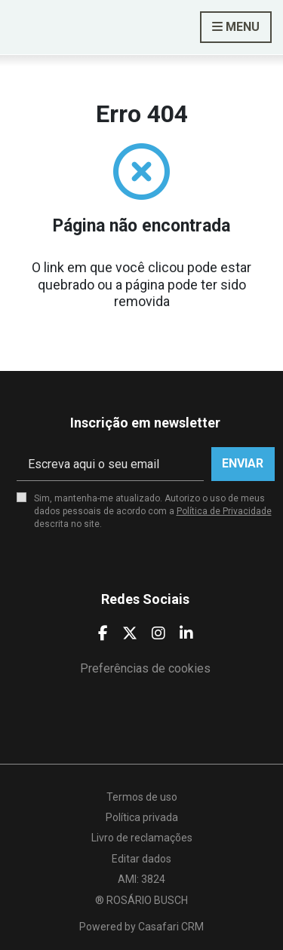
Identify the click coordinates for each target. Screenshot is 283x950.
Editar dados (141, 859)
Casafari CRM (171, 927)
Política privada (142, 817)
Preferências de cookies (145, 668)
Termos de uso (141, 797)
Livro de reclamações (141, 838)
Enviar (242, 463)
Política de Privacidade (224, 511)
